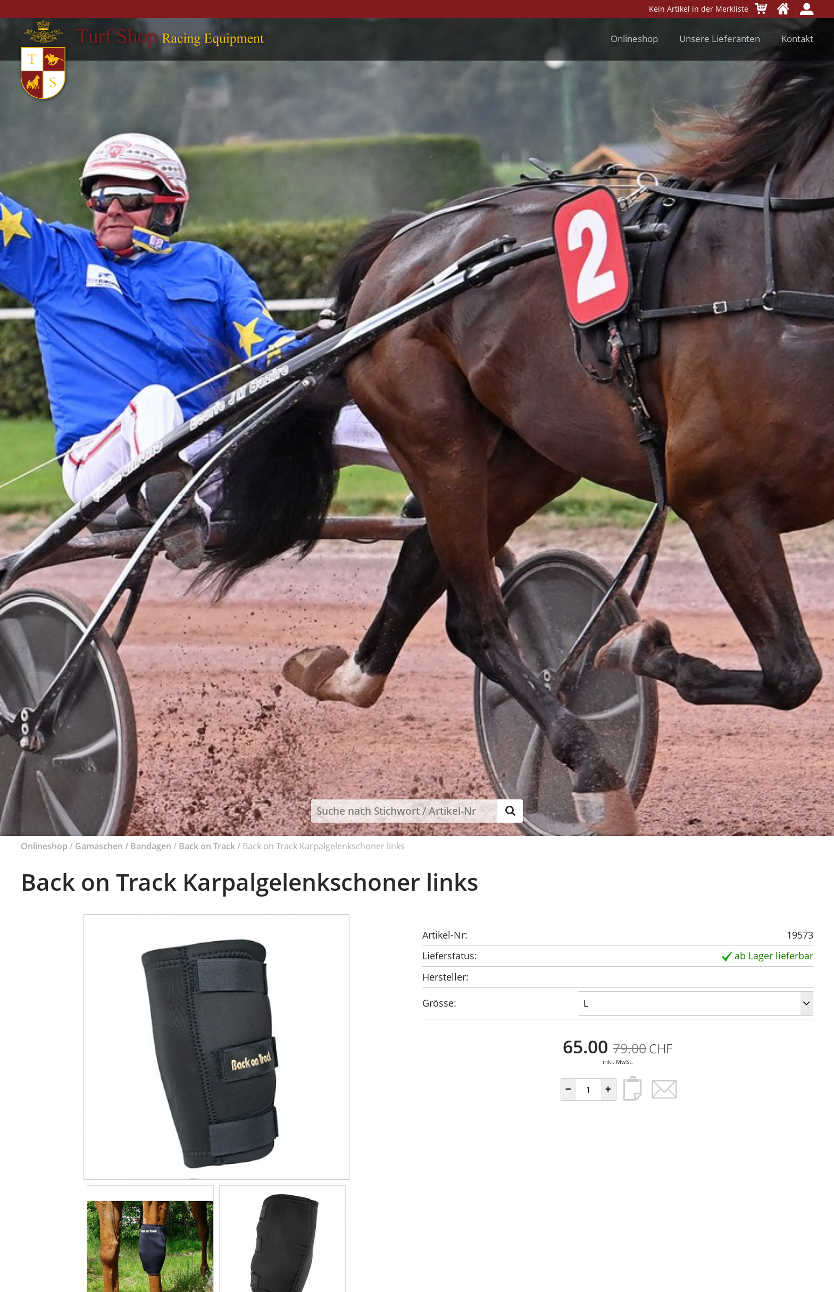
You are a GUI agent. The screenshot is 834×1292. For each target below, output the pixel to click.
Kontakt (797, 38)
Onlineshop (634, 38)
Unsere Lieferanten (719, 38)
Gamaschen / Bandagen (123, 846)
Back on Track (207, 846)
